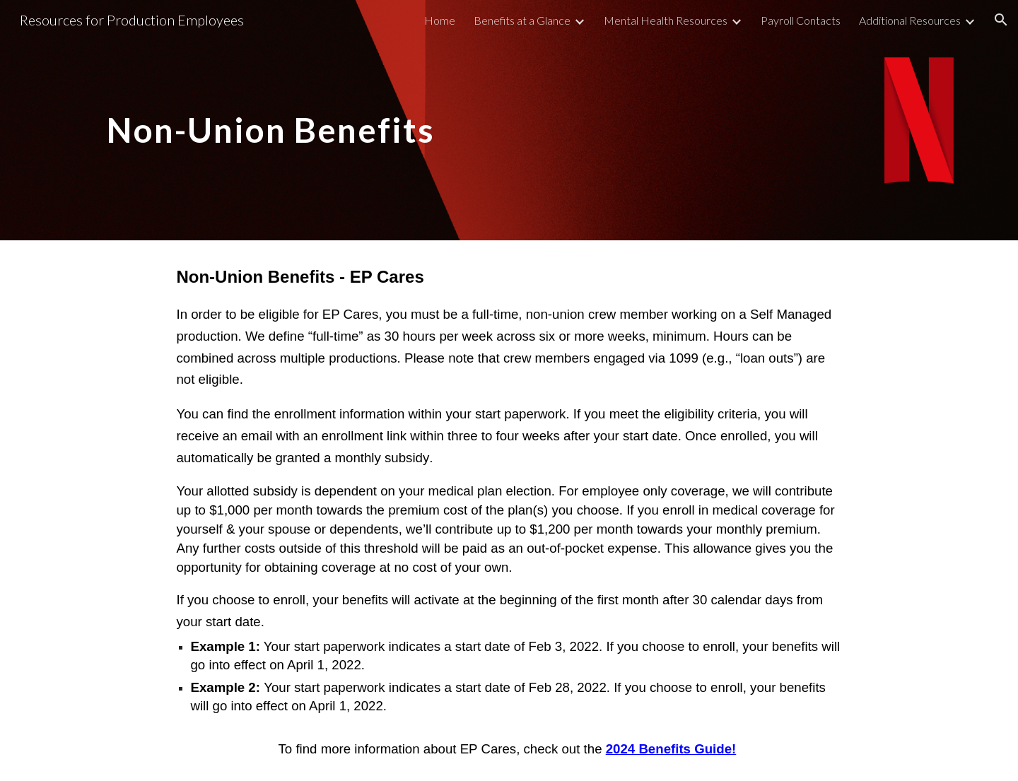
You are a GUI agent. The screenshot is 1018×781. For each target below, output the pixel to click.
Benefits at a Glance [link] (522, 20)
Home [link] (439, 20)
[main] (299, 119)
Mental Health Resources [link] (665, 20)
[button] (1001, 20)
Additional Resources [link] (910, 20)
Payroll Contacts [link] (801, 20)
